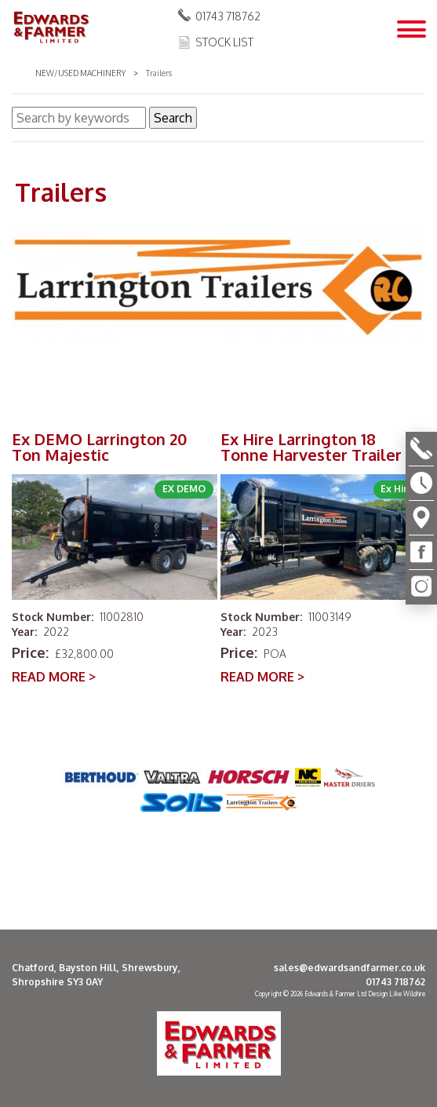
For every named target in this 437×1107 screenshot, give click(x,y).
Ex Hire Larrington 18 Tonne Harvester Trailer (311, 446)
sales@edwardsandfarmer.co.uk (349, 968)
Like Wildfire (407, 994)
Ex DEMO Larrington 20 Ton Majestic (100, 446)
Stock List (224, 42)
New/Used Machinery (80, 73)
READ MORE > (54, 677)
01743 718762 (227, 16)
